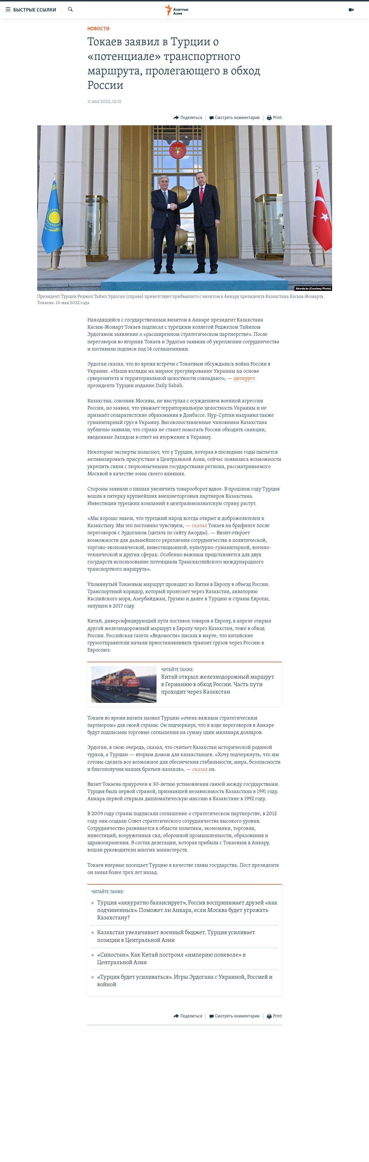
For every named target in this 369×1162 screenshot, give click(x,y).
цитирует (244, 378)
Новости (98, 29)
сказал (200, 526)
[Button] (188, 118)
